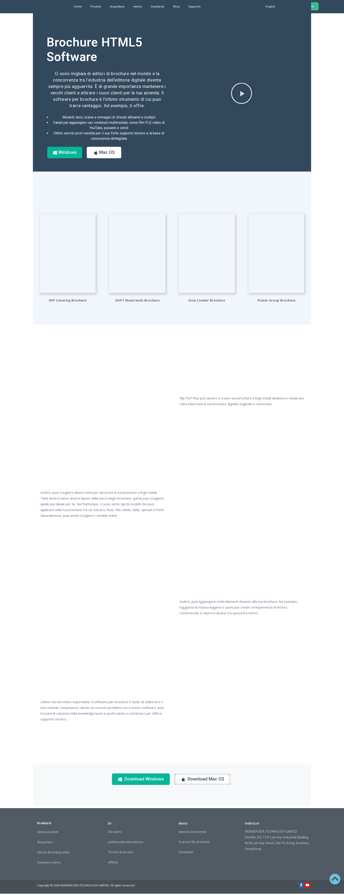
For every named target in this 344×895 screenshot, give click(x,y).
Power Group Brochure (276, 301)
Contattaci (186, 853)
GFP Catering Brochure (68, 301)
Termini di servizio (120, 853)
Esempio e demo (49, 864)
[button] (242, 94)
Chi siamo (115, 833)
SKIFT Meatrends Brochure (137, 301)
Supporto (194, 6)
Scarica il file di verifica (194, 843)
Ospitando (157, 6)
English (270, 6)
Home (78, 6)
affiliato (113, 863)
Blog (176, 6)
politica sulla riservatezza (125, 843)
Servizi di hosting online (53, 853)
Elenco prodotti (47, 833)
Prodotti (96, 6)
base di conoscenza (192, 833)
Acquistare (117, 6)
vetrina (137, 6)
